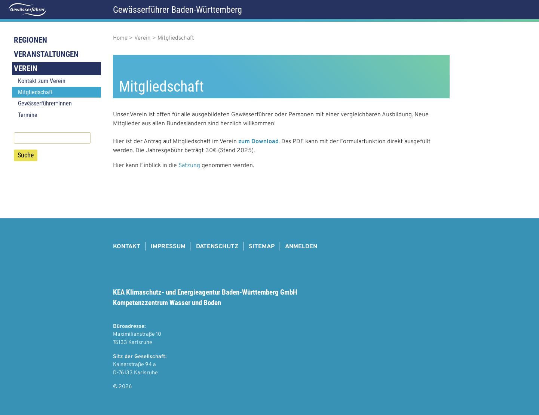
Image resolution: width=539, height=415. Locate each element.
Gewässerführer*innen (45, 103)
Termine (27, 115)
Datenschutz (217, 246)
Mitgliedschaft (35, 92)
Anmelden (301, 246)
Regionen (30, 40)
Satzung (189, 165)
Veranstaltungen (46, 54)
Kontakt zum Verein (41, 80)
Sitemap (262, 246)
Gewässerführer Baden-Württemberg (177, 9)
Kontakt (126, 246)
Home (120, 38)
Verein (25, 68)
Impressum (168, 246)
